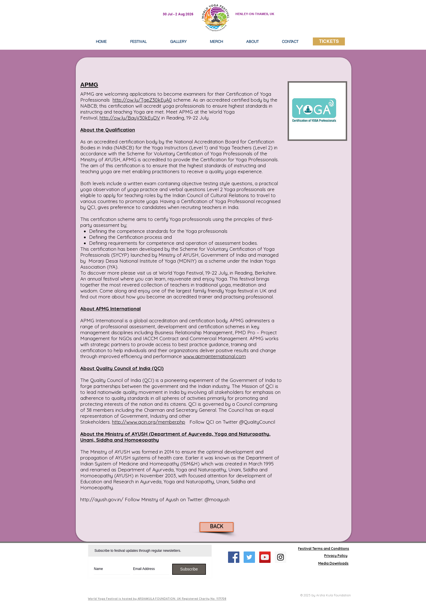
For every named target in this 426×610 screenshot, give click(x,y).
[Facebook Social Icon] (233, 557)
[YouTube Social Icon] (265, 557)
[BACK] (216, 527)
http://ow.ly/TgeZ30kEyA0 (142, 100)
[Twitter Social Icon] (249, 557)
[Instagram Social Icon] (280, 557)
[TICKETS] (329, 41)
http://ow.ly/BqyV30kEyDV (130, 118)
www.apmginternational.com (214, 356)
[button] (252, 41)
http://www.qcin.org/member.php (148, 422)
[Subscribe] (189, 569)
